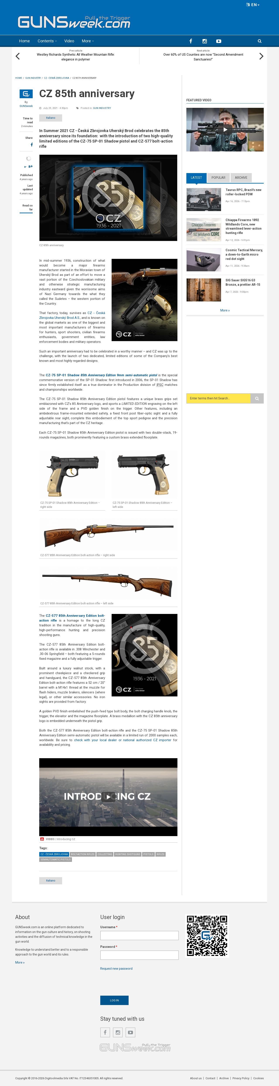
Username (108, 927)
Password (108, 947)
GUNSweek (26, 106)
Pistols (148, 854)
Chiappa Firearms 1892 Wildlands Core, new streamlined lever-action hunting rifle (244, 226)
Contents (46, 41)
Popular (218, 177)
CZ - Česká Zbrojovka (54, 854)
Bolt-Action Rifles (82, 854)
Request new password (116, 968)
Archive (241, 177)
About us (196, 1078)
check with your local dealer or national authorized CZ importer (123, 740)
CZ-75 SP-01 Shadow (101, 375)
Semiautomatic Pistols (56, 859)
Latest (196, 177)
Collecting (105, 854)
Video (69, 41)
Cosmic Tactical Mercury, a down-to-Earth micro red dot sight (244, 254)
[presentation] (133, 981)
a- (25, 166)
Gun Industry (102, 108)
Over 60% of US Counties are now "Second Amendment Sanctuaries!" (203, 57)
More (86, 41)
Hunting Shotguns (127, 854)
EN (253, 4)
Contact (210, 1078)
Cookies (258, 1078)
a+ (30, 166)
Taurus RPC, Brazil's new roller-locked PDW (243, 192)
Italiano (50, 117)
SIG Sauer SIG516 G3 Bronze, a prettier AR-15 (243, 282)
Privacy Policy (241, 1078)
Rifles (160, 854)
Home (24, 41)
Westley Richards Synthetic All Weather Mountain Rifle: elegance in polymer (76, 57)
